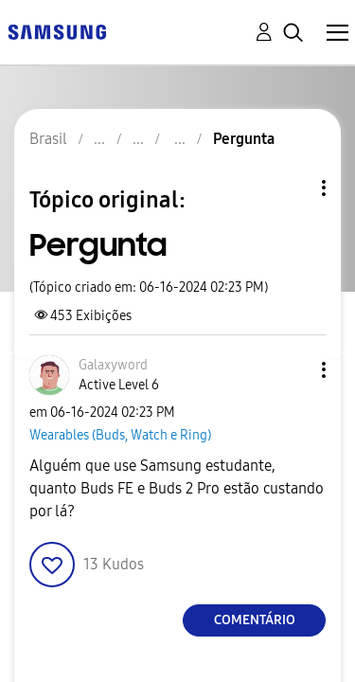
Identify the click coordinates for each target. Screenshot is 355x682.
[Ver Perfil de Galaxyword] (113, 365)
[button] (52, 564)
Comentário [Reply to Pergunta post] (254, 620)
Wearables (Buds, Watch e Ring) (120, 435)
